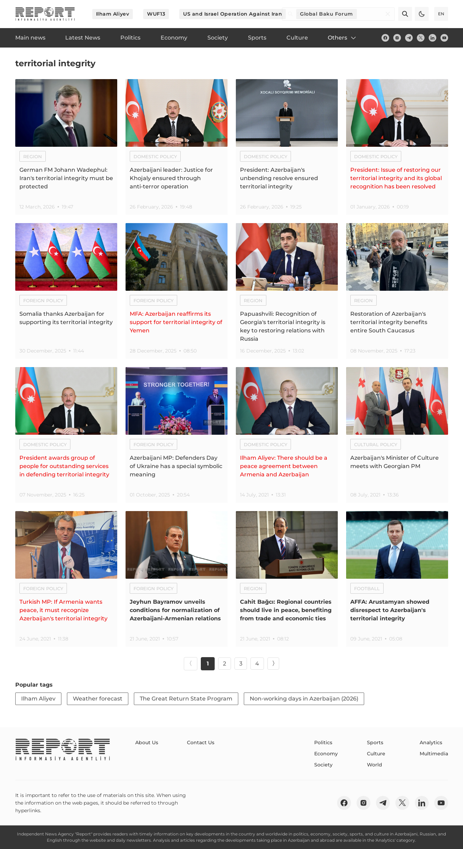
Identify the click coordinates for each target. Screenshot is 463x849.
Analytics (431, 742)
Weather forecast (97, 698)
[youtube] (444, 38)
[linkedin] (432, 38)
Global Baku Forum (326, 14)
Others (342, 37)
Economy (326, 753)
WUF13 (156, 14)
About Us (146, 742)
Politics (323, 742)
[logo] (45, 14)
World (374, 765)
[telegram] (409, 38)
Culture (376, 753)
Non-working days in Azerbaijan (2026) (304, 698)
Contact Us (200, 742)
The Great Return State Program (186, 698)
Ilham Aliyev (112, 14)
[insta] (397, 38)
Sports (375, 742)
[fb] (385, 38)
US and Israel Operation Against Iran (232, 14)
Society (323, 765)
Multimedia (434, 753)
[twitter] (421, 38)
